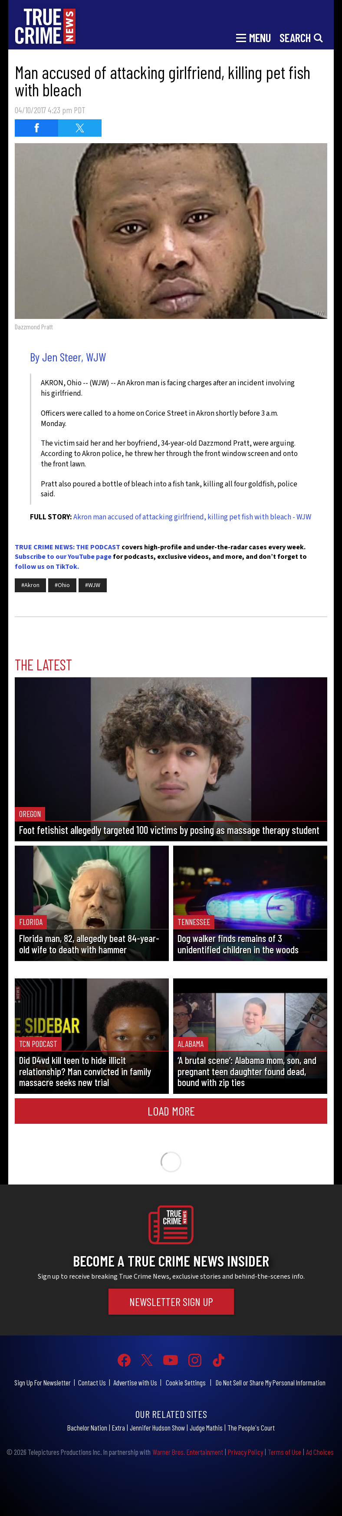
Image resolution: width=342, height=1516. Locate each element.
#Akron (30, 585)
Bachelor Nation (87, 1427)
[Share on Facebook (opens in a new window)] (36, 128)
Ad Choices (320, 1451)
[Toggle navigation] (253, 36)
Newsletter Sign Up (171, 1301)
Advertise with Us (135, 1382)
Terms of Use (284, 1451)
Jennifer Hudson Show (157, 1427)
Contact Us (92, 1382)
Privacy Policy (245, 1451)
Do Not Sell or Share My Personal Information (271, 1382)
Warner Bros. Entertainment (187, 1451)
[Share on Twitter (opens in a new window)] (80, 128)
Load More (171, 1110)
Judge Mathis (206, 1427)
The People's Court (251, 1427)
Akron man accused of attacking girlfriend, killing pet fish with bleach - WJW (192, 517)
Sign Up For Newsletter (42, 1382)
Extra (118, 1427)
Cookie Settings (186, 1382)
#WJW (92, 585)
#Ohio (62, 585)
